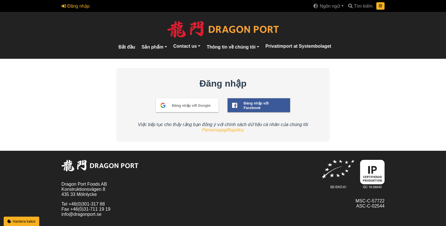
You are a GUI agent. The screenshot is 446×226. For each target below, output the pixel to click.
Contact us (185, 45)
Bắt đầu (126, 46)
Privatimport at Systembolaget (298, 45)
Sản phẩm (153, 46)
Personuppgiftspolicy (223, 129)
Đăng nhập (75, 6)
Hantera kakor (21, 221)
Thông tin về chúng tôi (232, 46)
